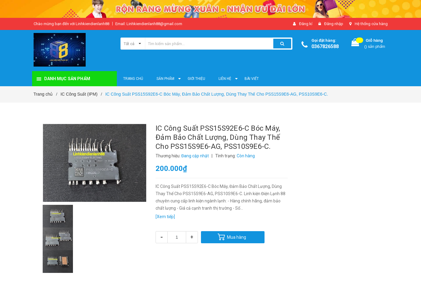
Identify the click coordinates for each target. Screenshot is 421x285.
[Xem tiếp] (165, 216)
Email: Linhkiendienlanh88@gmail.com (148, 23)
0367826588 (325, 46)
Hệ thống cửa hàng (371, 23)
